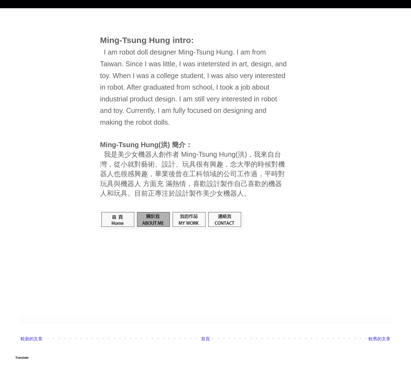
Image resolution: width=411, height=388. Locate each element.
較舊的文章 (379, 338)
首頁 (205, 338)
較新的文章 (31, 338)
